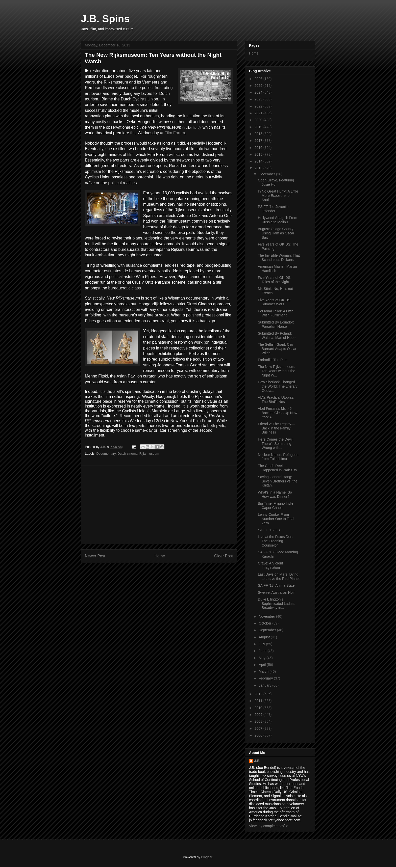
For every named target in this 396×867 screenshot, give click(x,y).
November (267, 616)
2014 (259, 161)
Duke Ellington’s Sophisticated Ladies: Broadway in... (276, 603)
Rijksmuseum (149, 453)
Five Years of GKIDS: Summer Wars (274, 302)
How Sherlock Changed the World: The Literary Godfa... (278, 386)
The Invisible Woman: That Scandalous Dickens (279, 257)
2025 (259, 86)
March (264, 671)
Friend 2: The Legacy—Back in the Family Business (276, 428)
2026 (259, 79)
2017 (259, 141)
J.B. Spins (105, 18)
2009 (259, 715)
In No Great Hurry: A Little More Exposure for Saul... (278, 195)
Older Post (223, 556)
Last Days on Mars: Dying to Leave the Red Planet (279, 576)
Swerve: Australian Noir (276, 592)
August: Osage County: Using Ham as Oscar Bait (276, 233)
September (268, 630)
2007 (259, 728)
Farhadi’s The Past (272, 360)
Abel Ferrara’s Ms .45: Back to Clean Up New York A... (277, 413)
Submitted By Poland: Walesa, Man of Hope (276, 335)
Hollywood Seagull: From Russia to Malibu (277, 220)
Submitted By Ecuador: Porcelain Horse (276, 324)
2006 (259, 735)
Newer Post (95, 556)
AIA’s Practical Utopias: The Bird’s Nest (276, 399)
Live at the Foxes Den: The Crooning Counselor (275, 541)
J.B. (257, 761)
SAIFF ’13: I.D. (269, 530)
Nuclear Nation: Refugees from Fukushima (278, 457)
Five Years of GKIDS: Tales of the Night (274, 280)
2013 (259, 168)
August (264, 637)
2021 (259, 113)
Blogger (206, 857)
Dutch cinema (127, 453)
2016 (259, 148)
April (263, 665)
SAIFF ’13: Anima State (276, 585)
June (263, 651)
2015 (259, 154)
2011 (259, 701)
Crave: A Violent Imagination (270, 565)
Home (160, 556)
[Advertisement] (159, 505)
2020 (259, 120)
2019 (259, 127)
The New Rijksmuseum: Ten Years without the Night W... (276, 371)
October (265, 623)
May (262, 658)
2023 (259, 99)
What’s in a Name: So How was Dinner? (275, 494)
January (265, 685)
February (266, 678)
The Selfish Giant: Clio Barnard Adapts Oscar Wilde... (277, 348)
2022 (259, 106)
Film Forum (174, 133)
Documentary (106, 453)
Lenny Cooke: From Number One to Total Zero (276, 518)
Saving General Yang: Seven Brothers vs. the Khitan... (278, 481)
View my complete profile (268, 826)
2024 (259, 92)
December (267, 174)
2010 (259, 708)
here (196, 127)
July (262, 644)
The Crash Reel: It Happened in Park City (277, 468)
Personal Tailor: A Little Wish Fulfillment (275, 313)
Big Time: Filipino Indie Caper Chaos (275, 505)
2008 (259, 721)
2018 (259, 134)
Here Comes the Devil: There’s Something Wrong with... (275, 443)
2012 (259, 694)
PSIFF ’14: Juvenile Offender (273, 209)
